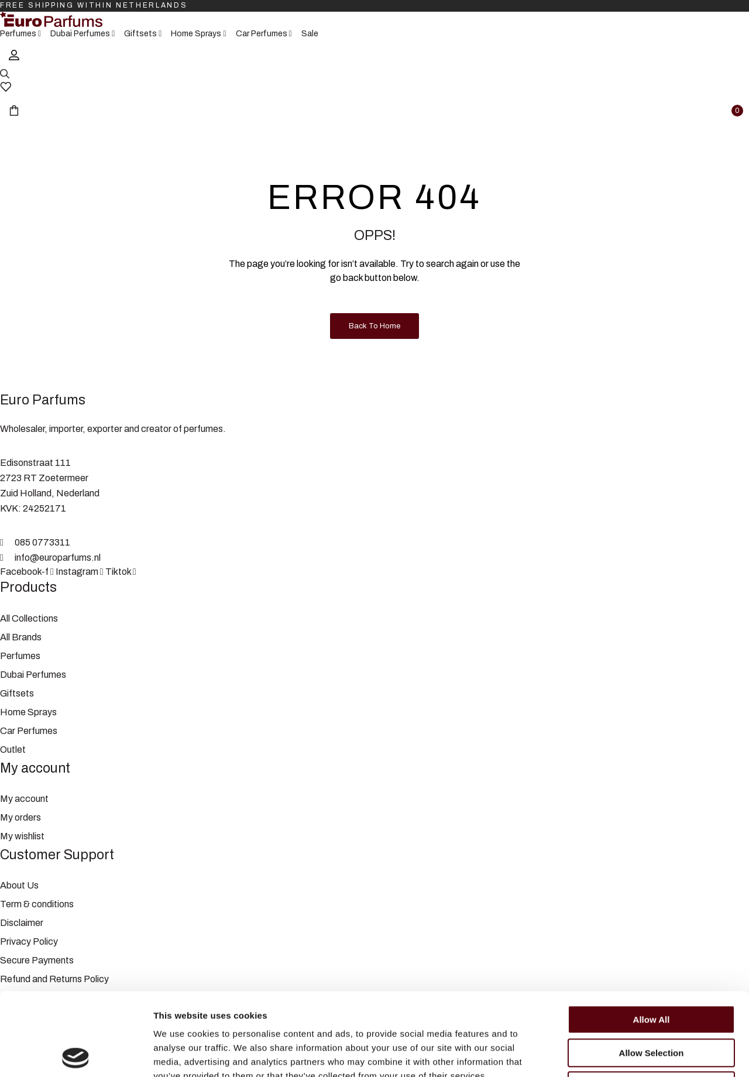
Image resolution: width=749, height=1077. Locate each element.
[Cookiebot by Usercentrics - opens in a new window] (76, 1054)
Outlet (13, 749)
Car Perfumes (28, 731)
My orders (20, 817)
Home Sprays (28, 712)
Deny (651, 1003)
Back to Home (374, 326)
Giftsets (17, 693)
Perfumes (20, 656)
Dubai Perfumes (33, 675)
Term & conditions (37, 904)
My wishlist (22, 836)
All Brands (21, 637)
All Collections (29, 618)
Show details (614, 1054)
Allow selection (651, 970)
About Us (19, 885)
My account (24, 799)
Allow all (651, 937)
